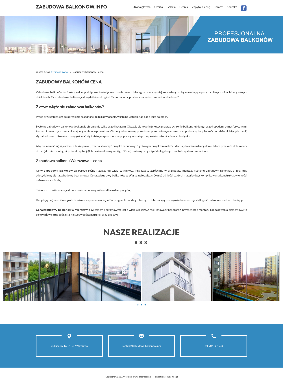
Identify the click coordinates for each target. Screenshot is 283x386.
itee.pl (175, 376)
